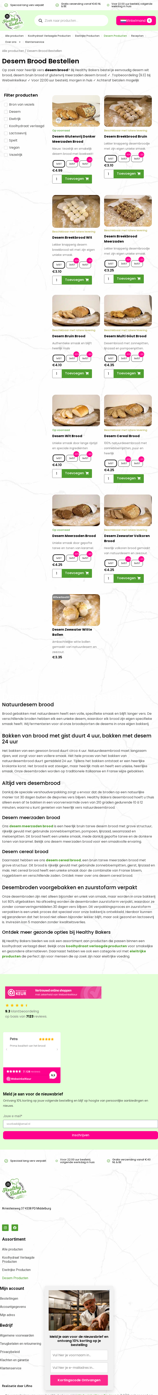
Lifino (28, 1386)
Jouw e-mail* (12, 1116)
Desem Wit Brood (67, 436)
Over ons (13, 42)
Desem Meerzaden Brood (74, 535)
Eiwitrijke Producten (87, 36)
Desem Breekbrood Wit (72, 237)
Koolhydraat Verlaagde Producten (49, 36)
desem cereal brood (63, 860)
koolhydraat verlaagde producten (96, 946)
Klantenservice (34, 42)
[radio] (59, 164)
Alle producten (14, 36)
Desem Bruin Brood (68, 336)
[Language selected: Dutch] (120, 20)
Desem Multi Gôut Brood (125, 336)
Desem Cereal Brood (122, 436)
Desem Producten (115, 36)
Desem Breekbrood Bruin (125, 136)
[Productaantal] (58, 179)
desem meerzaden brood (31, 826)
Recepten (137, 36)
